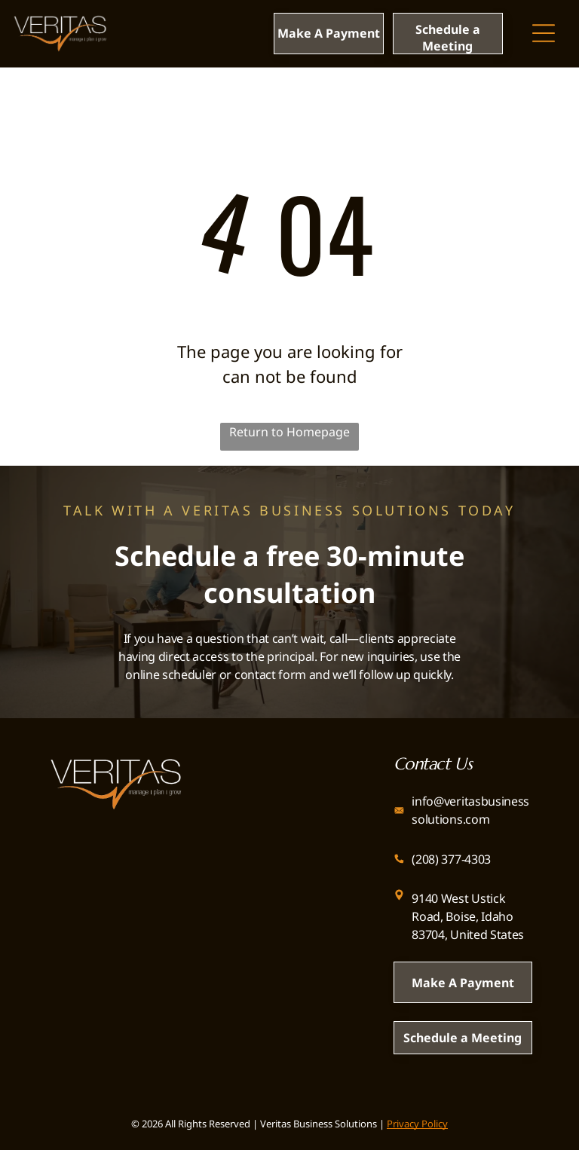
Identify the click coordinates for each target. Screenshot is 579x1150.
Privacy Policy (417, 1123)
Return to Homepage (289, 432)
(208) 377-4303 (451, 859)
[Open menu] (543, 33)
